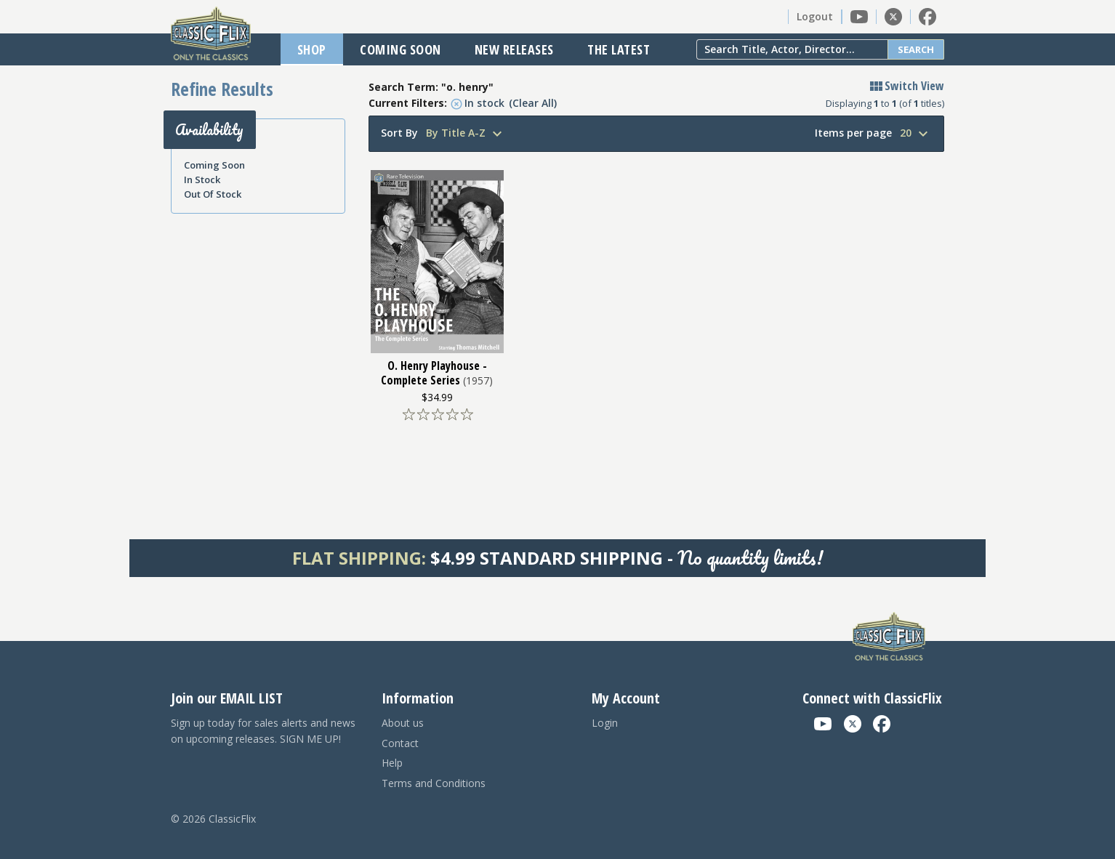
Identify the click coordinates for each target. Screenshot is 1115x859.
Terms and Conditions (434, 783)
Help (392, 763)
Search (916, 49)
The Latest (618, 49)
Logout (815, 16)
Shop (311, 49)
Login (605, 723)
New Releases (514, 49)
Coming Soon (400, 49)
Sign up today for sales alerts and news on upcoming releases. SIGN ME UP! (263, 731)
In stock (477, 103)
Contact (400, 743)
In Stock (202, 179)
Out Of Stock (212, 194)
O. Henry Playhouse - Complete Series (434, 373)
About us (403, 723)
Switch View (905, 86)
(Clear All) (533, 103)
